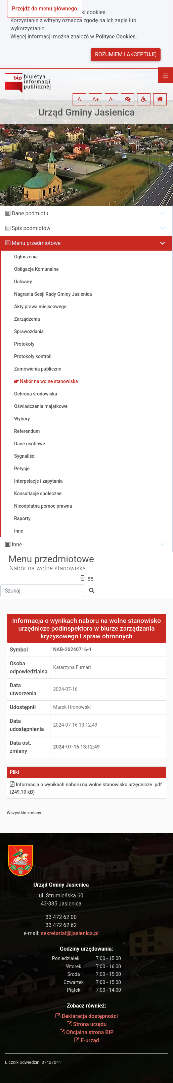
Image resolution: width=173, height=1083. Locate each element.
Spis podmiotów (31, 228)
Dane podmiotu (30, 213)
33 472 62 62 (61, 925)
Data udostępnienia (27, 725)
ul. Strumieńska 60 (61, 895)
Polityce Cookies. (116, 36)
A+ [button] (95, 99)
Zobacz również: (86, 1005)
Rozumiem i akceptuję (125, 54)
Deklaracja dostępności (86, 1016)
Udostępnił (23, 707)
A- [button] (111, 99)
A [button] (79, 99)
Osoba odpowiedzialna (28, 667)
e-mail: (61, 933)
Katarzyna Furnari (72, 667)
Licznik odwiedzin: (22, 1062)
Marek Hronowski (72, 707)
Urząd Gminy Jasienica (86, 112)
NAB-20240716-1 (72, 649)
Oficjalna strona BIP (86, 1032)
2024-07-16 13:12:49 (75, 725)
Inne (17, 544)
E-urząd (86, 1040)
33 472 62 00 (61, 917)
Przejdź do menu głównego (44, 8)
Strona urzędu (87, 1024)
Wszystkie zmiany (24, 812)
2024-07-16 (65, 689)
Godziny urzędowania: (86, 949)
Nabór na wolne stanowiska (47, 568)
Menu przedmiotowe (36, 243)
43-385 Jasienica (61, 903)
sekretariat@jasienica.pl (69, 933)
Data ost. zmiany (20, 747)
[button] (127, 99)
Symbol (19, 649)
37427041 (51, 1062)
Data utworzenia (23, 689)
